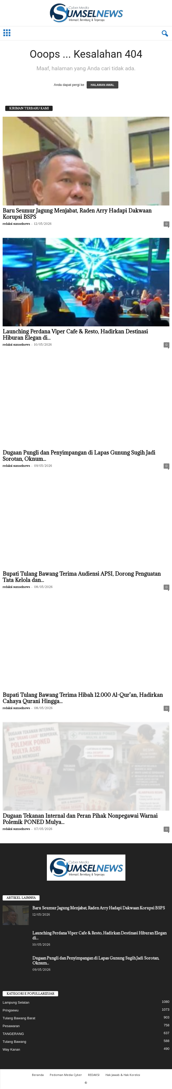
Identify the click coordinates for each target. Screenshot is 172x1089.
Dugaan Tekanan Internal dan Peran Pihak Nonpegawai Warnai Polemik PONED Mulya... (80, 819)
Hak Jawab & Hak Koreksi (123, 1075)
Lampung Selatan (16, 1003)
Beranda (38, 1075)
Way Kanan (11, 1050)
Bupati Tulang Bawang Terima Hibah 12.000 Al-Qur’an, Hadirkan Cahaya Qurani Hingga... (83, 698)
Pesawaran (11, 1026)
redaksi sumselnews (16, 224)
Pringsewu (11, 1011)
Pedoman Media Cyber (66, 1075)
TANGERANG (13, 1034)
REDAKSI (93, 1075)
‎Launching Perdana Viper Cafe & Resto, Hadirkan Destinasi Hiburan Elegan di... (75, 335)
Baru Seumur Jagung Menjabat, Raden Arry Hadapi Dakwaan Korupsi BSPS (77, 214)
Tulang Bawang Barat (19, 1019)
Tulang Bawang (14, 1042)
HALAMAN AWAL (102, 85)
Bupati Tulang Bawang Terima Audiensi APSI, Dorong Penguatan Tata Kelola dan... (82, 577)
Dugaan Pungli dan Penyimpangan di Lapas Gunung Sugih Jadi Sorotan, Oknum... (79, 456)
